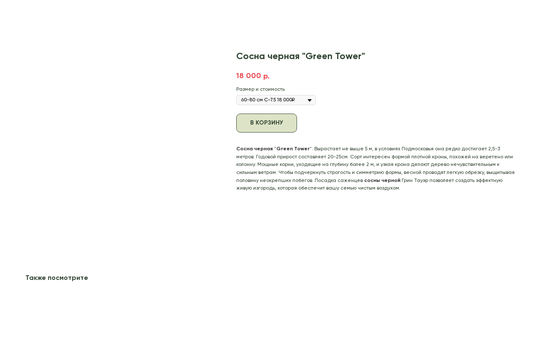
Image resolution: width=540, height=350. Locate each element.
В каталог (26, 12)
